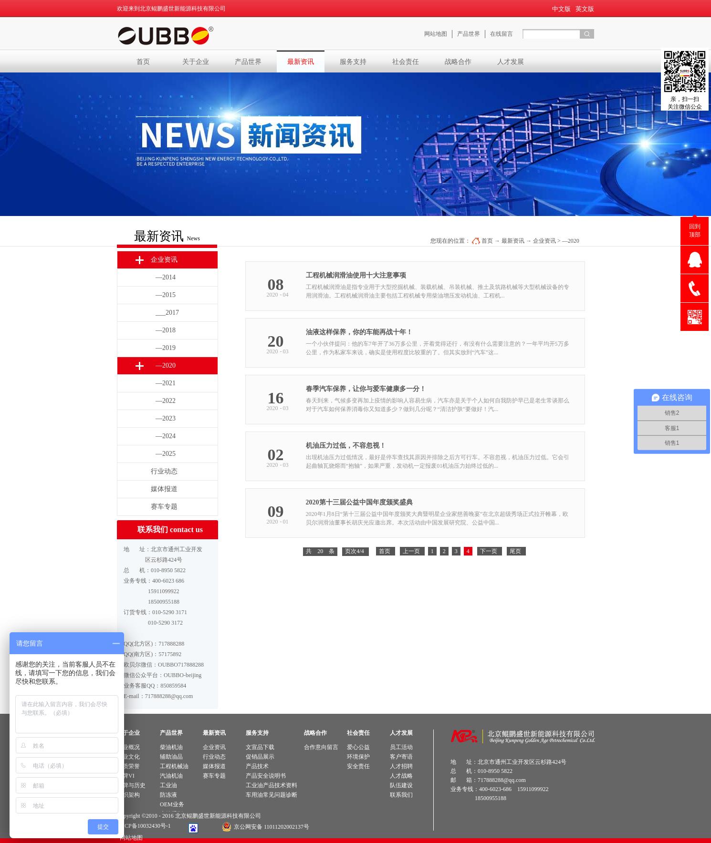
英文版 (584, 8)
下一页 (488, 551)
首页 (143, 61)
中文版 (561, 8)
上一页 (411, 551)
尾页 (515, 551)
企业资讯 (544, 240)
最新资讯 (513, 240)
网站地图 (130, 837)
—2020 (570, 240)
